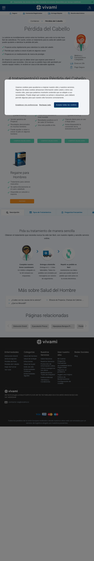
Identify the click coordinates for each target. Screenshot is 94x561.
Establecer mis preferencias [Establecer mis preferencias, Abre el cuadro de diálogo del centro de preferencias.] (26, 105)
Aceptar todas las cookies (66, 105)
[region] (47, 97)
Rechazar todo (45, 105)
